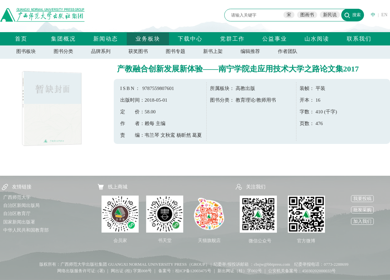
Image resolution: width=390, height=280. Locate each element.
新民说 (330, 14)
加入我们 (362, 221)
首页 (21, 39)
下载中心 (190, 39)
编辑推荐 (250, 51)
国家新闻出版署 (19, 222)
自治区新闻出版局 (21, 205)
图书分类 (63, 51)
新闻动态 (105, 39)
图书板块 (26, 51)
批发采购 (362, 210)
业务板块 (148, 39)
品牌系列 (100, 51)
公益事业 (274, 39)
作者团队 (287, 51)
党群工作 (232, 39)
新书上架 (213, 51)
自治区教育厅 (17, 213)
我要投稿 (362, 198)
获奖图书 (138, 51)
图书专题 (175, 51)
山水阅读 (317, 39)
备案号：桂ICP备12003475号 (184, 270)
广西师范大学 (17, 197)
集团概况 (63, 39)
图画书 (307, 14)
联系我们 (359, 39)
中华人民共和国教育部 (26, 230)
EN (384, 14)
